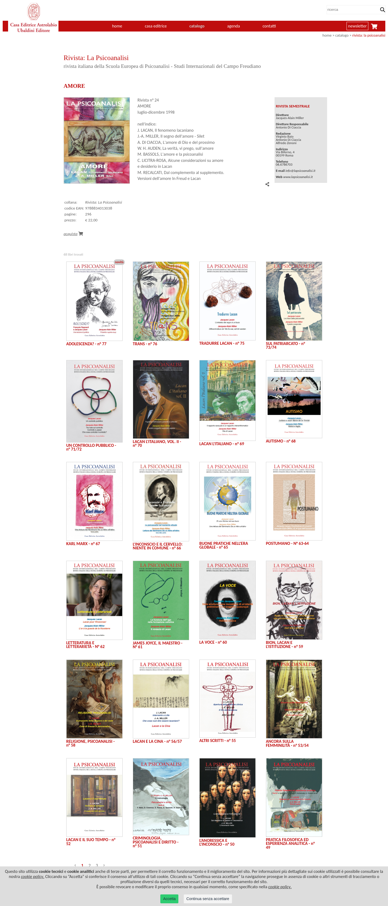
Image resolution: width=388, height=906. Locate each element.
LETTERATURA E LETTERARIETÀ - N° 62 (85, 644)
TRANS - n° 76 (145, 343)
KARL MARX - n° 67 (83, 543)
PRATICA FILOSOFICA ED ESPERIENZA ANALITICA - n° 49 (290, 843)
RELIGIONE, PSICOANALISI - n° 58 (90, 743)
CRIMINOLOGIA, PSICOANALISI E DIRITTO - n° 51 (156, 841)
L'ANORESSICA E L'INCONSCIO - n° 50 (216, 842)
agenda (233, 26)
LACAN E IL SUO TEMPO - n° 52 (90, 841)
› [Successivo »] (104, 864)
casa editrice (156, 26)
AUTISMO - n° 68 (281, 441)
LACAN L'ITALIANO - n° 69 (221, 443)
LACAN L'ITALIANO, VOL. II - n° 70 (157, 443)
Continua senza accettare (207, 899)
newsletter (357, 26)
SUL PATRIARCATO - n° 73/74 (285, 345)
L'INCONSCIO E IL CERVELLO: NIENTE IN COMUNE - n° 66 (158, 546)
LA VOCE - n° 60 (213, 642)
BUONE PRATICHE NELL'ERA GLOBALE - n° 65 (223, 545)
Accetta (169, 899)
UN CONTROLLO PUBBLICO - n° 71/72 (91, 447)
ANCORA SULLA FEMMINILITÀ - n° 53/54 (287, 743)
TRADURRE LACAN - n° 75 (222, 343)
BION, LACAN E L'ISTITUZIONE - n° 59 (284, 644)
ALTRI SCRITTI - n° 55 (217, 740)
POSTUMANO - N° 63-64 (287, 543)
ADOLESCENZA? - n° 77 (86, 343)
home (117, 26)
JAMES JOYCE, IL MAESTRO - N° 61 (157, 644)
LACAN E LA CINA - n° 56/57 (157, 741)
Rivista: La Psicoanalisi (103, 202)
